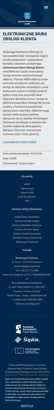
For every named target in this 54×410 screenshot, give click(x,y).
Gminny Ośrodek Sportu (27, 229)
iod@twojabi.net (38, 295)
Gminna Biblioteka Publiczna (27, 225)
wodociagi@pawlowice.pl (27, 266)
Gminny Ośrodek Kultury (27, 221)
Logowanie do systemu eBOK (19, 141)
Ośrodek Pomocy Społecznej (27, 237)
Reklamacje (27, 188)
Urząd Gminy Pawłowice (27, 216)
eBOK (27, 184)
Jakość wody (27, 192)
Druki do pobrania (27, 196)
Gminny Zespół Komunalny (27, 233)
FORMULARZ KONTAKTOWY (27, 299)
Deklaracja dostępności (28, 303)
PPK (27, 201)
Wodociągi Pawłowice (27, 242)
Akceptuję (27, 405)
